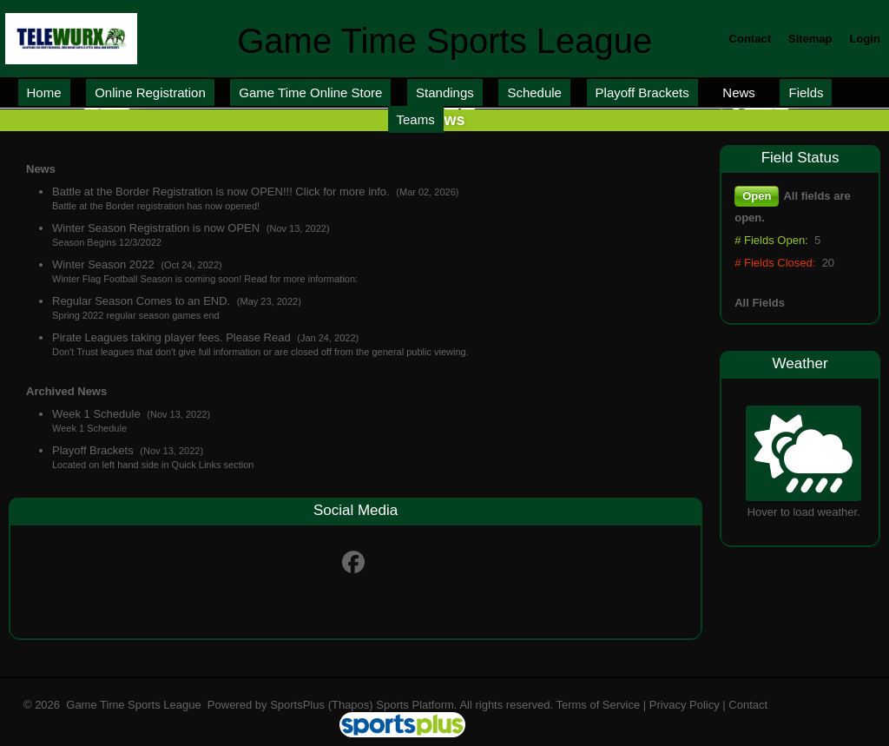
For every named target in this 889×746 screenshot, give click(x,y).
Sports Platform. (416, 704)
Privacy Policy (684, 704)
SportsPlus (297, 704)
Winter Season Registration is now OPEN (157, 227)
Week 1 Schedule (97, 413)
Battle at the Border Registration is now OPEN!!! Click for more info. (222, 191)
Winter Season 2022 (104, 264)
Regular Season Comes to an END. (143, 300)
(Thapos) (350, 704)
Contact (747, 704)
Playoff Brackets (94, 450)
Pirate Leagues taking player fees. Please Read (172, 337)
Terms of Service (598, 704)
